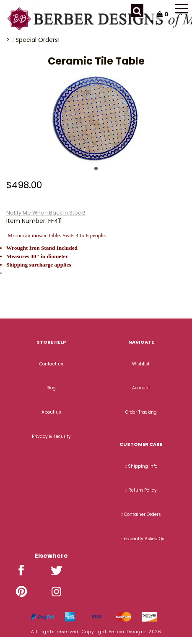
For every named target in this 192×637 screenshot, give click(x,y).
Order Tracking (141, 412)
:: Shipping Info (141, 466)
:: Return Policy (141, 490)
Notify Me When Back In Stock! (45, 212)
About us (51, 412)
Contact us (51, 364)
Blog (51, 388)
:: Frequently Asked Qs (140, 539)
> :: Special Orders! (33, 40)
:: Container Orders (141, 514)
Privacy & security (51, 436)
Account (141, 388)
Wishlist (141, 364)
